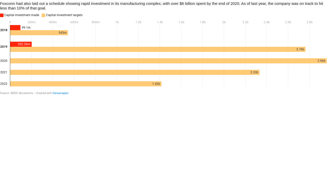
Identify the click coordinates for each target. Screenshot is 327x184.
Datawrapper (61, 93)
